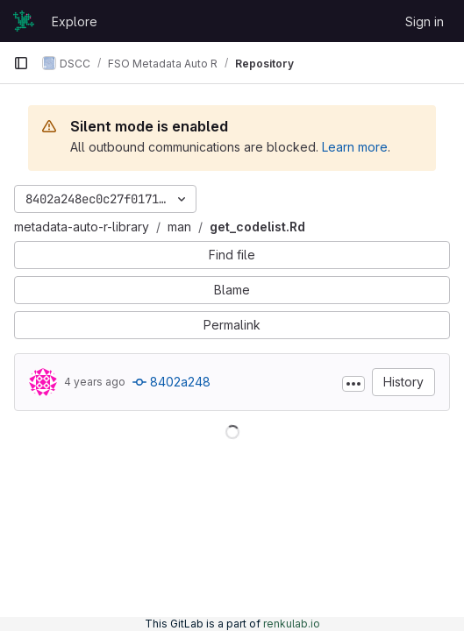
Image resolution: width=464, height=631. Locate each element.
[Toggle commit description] (353, 384)
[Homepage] (24, 21)
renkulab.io (291, 623)
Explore (74, 21)
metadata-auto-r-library (81, 226)
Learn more (355, 146)
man (179, 226)
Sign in (424, 21)
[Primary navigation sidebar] (21, 63)
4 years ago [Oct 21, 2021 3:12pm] (94, 381)
